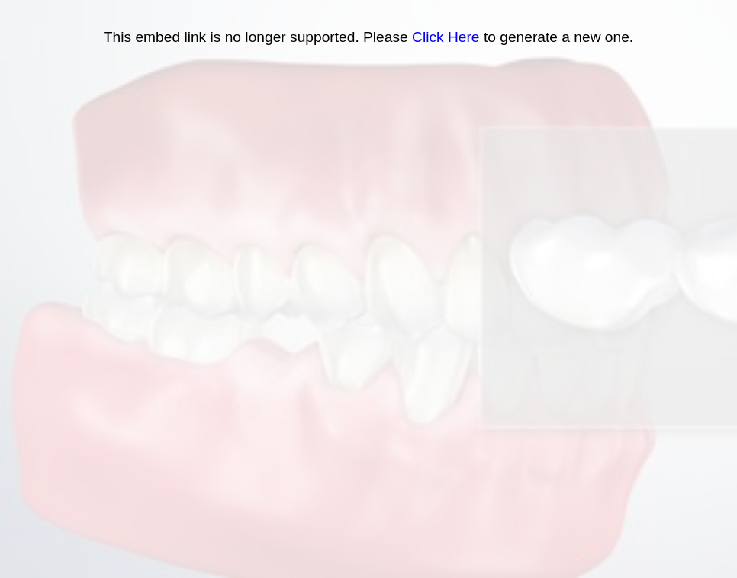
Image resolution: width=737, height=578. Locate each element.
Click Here (446, 37)
